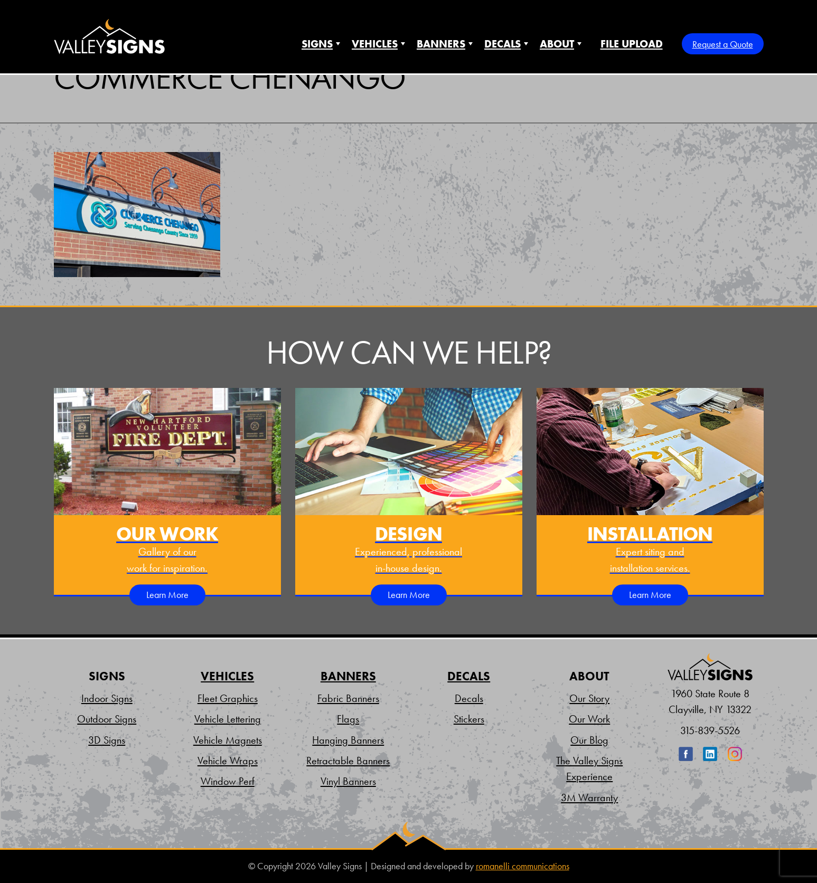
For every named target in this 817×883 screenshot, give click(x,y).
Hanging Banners (348, 740)
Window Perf (228, 781)
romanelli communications (522, 866)
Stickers (469, 719)
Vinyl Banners (348, 781)
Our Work (589, 719)
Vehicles (375, 44)
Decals (502, 44)
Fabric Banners (348, 698)
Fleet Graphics (228, 698)
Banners (441, 44)
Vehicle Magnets (227, 740)
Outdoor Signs (106, 719)
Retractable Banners (348, 760)
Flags (348, 719)
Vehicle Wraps (228, 760)
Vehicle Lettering (227, 719)
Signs (317, 44)
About (557, 44)
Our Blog (589, 740)
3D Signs (106, 740)
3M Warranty (589, 797)
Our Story (589, 698)
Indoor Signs (107, 698)
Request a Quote (722, 44)
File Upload (631, 44)
